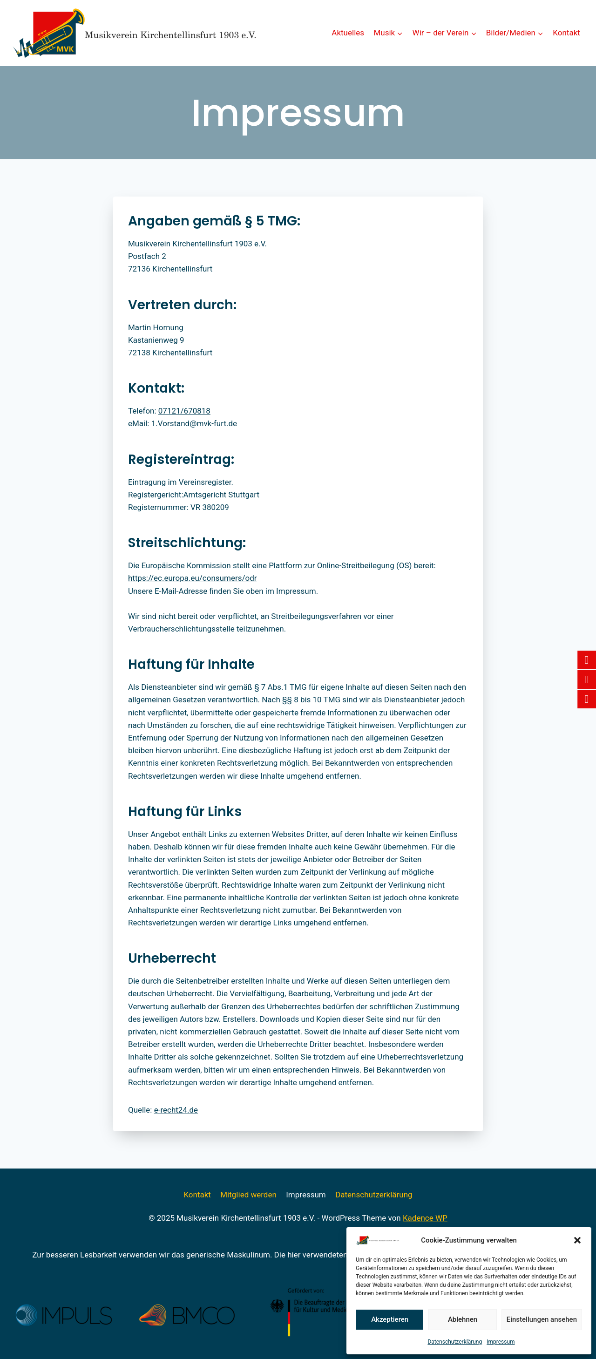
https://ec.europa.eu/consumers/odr (192, 578)
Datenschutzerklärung (454, 1342)
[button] (577, 1240)
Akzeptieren (389, 1319)
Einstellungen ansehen (542, 1319)
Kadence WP (425, 1218)
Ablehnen (462, 1319)
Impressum (501, 1342)
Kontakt (566, 32)
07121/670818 (184, 410)
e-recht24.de (176, 1109)
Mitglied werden (248, 1194)
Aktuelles (348, 32)
